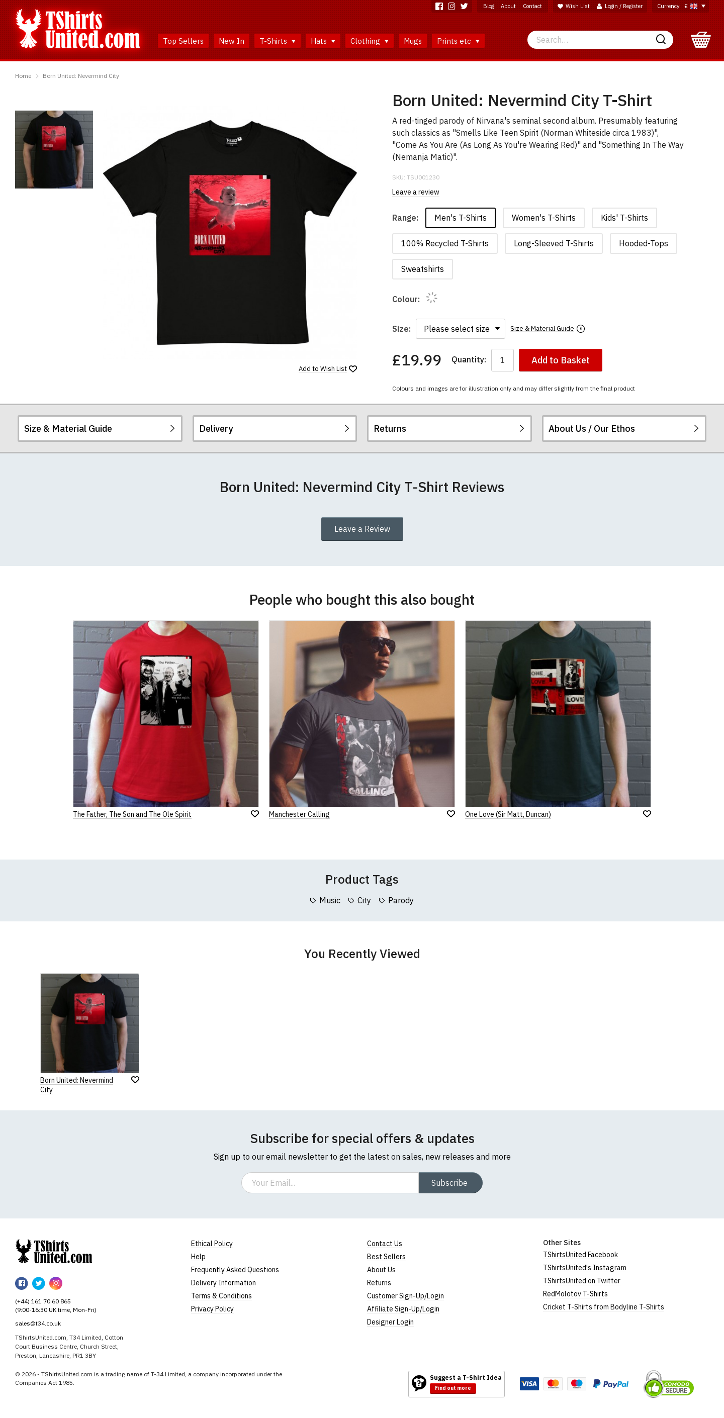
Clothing (369, 41)
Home (23, 75)
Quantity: (468, 359)
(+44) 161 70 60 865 (43, 1301)
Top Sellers (183, 41)
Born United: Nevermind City (81, 75)
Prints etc (458, 41)
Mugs (413, 41)
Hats (323, 41)
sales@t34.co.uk (38, 1323)
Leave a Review (362, 529)
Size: (401, 329)
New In (231, 41)
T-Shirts (277, 41)
